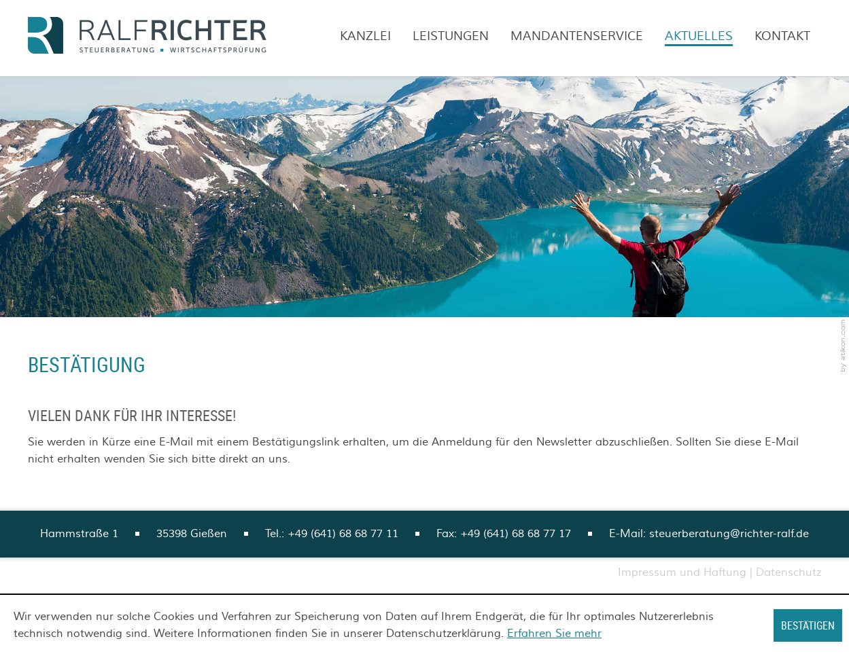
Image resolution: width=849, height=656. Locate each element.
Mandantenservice (576, 36)
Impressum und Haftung (682, 572)
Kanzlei (365, 36)
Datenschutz (788, 572)
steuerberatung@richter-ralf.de (729, 534)
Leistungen (451, 36)
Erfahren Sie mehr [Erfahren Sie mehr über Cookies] (554, 633)
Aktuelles (699, 36)
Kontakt (782, 36)
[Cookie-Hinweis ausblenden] (808, 625)
